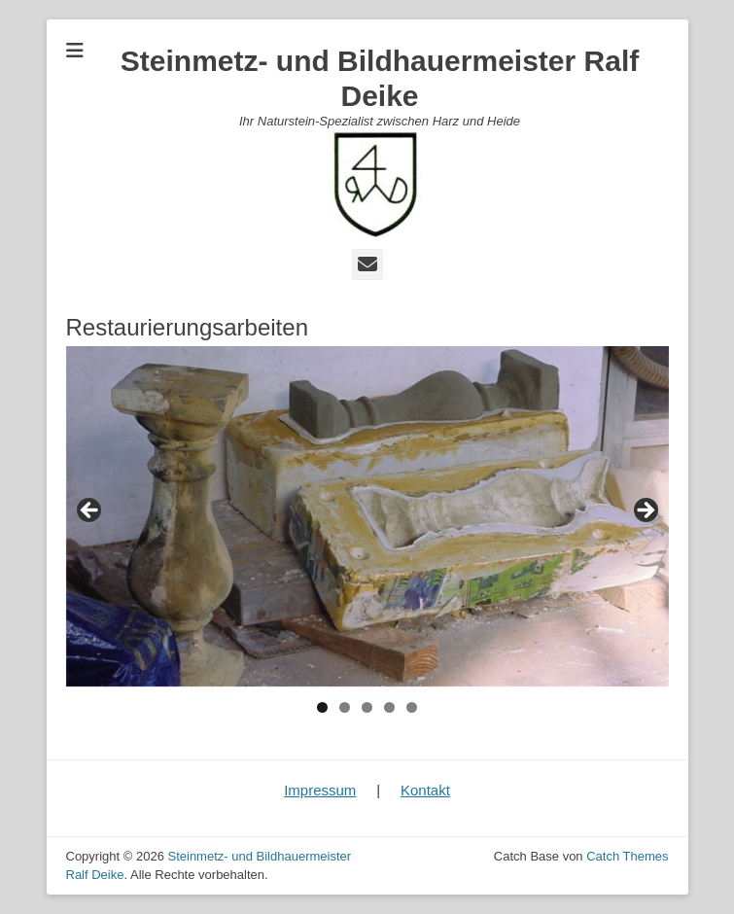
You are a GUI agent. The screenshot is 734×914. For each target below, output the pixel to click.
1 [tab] (322, 707)
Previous (90, 511)
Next (644, 511)
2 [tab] (344, 707)
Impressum (320, 790)
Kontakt (425, 790)
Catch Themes (627, 856)
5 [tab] (411, 707)
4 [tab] (389, 707)
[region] (367, 516)
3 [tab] (367, 707)
